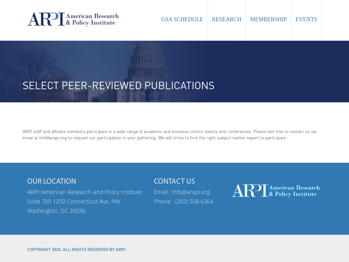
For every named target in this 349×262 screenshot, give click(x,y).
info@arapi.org (191, 192)
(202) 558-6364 (194, 201)
